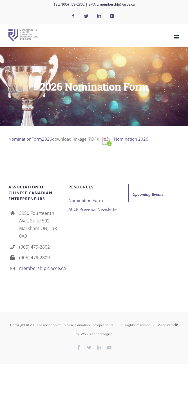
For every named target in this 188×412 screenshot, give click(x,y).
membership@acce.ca (117, 4)
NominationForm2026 (30, 139)
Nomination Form (85, 200)
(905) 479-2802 (73, 4)
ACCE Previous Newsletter (93, 209)
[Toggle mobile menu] (177, 37)
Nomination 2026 (131, 139)
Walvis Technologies (96, 334)
